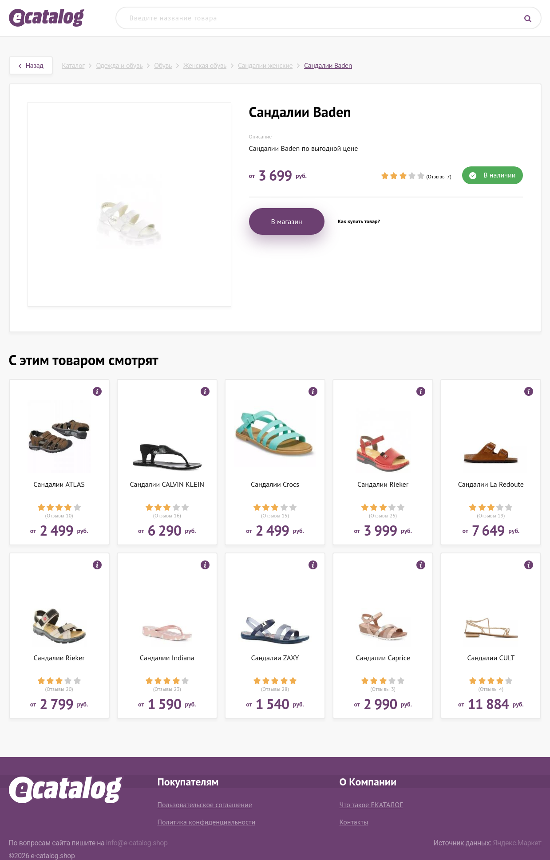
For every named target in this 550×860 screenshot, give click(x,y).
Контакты (354, 821)
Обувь (163, 65)
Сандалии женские (265, 65)
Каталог (73, 65)
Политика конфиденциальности (207, 821)
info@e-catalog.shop (137, 843)
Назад (31, 65)
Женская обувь (204, 65)
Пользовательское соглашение (205, 804)
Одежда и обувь (119, 65)
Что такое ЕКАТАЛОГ (371, 804)
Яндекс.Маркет (517, 843)
